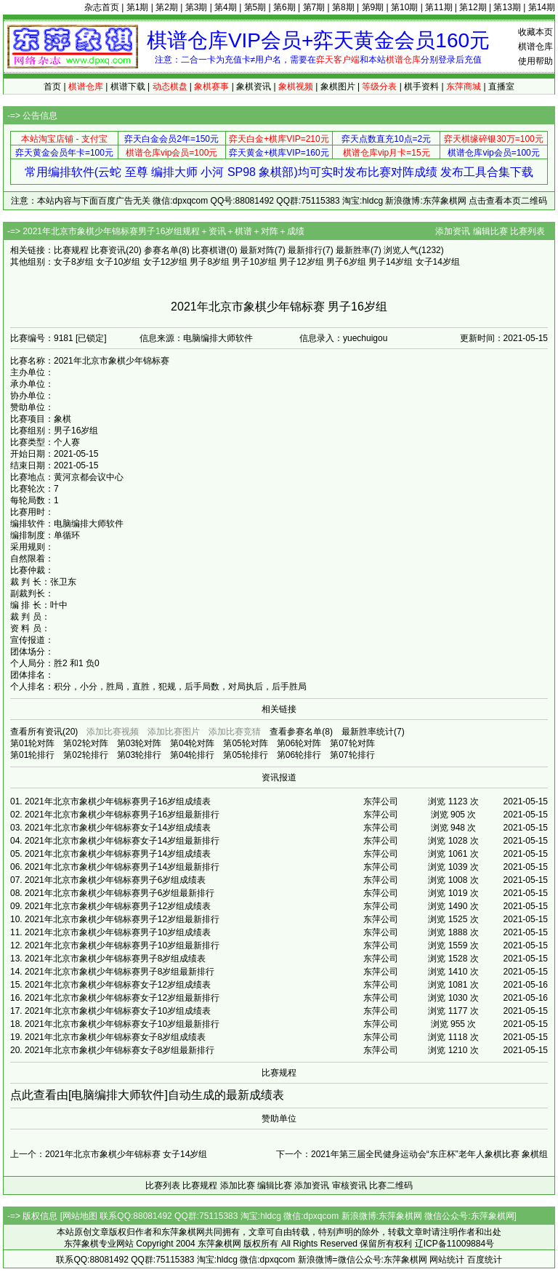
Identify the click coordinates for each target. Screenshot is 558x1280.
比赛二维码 (391, 1185)
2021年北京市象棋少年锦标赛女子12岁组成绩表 (118, 985)
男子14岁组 (390, 262)
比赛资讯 (108, 250)
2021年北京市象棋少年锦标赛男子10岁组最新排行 (122, 945)
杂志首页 (101, 7)
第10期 (404, 7)
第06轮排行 (299, 755)
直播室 (501, 86)
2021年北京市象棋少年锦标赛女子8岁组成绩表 (115, 1037)
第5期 (255, 7)
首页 (52, 86)
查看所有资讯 (36, 732)
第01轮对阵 (32, 743)
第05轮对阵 (245, 743)
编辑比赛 (490, 231)
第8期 (343, 7)
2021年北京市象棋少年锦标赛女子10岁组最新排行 (122, 1024)
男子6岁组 (346, 262)
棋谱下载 (127, 86)
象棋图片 (337, 86)
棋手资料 (421, 86)
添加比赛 (237, 1185)
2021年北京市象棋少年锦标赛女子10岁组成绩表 (118, 1011)
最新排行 (305, 250)
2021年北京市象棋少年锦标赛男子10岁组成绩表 (118, 932)
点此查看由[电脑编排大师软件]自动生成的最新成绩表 (147, 1095)
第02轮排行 (85, 755)
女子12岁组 (165, 262)
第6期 (284, 7)
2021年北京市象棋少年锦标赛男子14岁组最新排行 (122, 867)
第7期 (314, 7)
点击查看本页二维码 (508, 201)
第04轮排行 (192, 755)
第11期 (438, 7)
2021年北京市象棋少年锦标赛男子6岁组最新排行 (119, 893)
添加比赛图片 (173, 732)
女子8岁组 (74, 262)
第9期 (373, 7)
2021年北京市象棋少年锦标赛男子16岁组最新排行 (122, 814)
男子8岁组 (210, 262)
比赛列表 (527, 231)
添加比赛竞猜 (235, 732)
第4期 (225, 7)
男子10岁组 (254, 262)
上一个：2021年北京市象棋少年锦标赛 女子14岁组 (108, 1154)
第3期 (196, 7)
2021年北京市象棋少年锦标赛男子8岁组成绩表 (115, 958)
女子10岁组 (118, 262)
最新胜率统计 (367, 732)
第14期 (541, 7)
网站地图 (79, 1216)
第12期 (472, 7)
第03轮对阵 (139, 743)
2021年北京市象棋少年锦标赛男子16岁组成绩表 (118, 801)
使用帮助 (535, 61)
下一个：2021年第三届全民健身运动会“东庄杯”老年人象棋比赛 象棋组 (412, 1154)
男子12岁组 (301, 262)
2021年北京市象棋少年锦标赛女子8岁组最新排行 (119, 1050)
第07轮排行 (352, 755)
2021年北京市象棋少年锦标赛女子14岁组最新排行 (122, 841)
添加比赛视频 (112, 732)
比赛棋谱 (209, 250)
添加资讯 (452, 231)
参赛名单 (161, 250)
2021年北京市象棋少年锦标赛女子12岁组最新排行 (122, 998)
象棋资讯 (253, 86)
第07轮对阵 (352, 743)
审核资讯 (349, 1185)
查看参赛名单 (296, 732)
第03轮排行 (139, 755)
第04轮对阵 (192, 743)
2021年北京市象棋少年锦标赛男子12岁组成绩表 (118, 906)
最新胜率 (353, 250)
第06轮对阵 (299, 743)
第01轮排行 (32, 755)
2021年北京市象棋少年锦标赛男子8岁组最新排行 (119, 972)
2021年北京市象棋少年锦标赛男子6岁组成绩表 (115, 880)
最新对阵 (257, 250)
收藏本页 (535, 32)
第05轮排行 (245, 755)
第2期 (166, 7)
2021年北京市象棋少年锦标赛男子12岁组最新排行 (122, 919)
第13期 (506, 7)
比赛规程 (71, 250)
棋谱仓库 (535, 46)
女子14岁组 (438, 262)
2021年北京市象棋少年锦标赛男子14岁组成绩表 (118, 854)
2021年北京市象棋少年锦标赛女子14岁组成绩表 (118, 828)
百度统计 (484, 1260)
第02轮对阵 (85, 743)
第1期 (137, 7)
